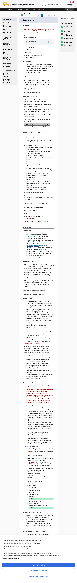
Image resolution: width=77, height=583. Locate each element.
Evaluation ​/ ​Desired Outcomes (7, 77)
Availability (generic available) (7, 55)
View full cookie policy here (10, 559)
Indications (7, 23)
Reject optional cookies (38, 571)
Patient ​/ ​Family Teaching (6, 71)
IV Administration (9, 67)
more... (63, 49)
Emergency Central (18, 3)
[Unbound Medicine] (70, 3)
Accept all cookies (38, 565)
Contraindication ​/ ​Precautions (7, 35)
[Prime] (26, 9)
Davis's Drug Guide (26, 15)
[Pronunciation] (39, 42)
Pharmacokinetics (7, 29)
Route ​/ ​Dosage (6, 49)
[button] (41, 9)
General (6, 19)
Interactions (7, 46)
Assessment (7, 60)
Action (5, 26)
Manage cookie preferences (38, 576)
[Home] (4, 9)
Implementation (7, 63)
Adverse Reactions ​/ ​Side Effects (7, 41)
